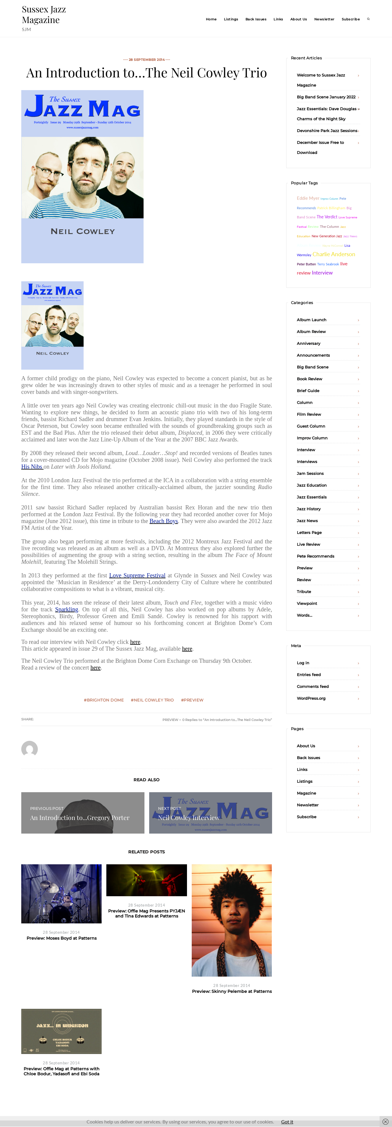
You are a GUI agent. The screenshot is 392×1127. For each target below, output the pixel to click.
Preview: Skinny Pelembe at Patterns (232, 991)
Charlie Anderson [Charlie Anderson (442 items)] (334, 254)
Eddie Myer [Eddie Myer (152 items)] (308, 198)
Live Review (308, 544)
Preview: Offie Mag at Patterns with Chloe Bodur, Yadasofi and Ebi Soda (62, 1071)
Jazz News (307, 520)
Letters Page (309, 532)
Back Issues (256, 19)
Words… (304, 615)
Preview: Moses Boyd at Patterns (62, 938)
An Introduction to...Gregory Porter (79, 817)
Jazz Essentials (312, 497)
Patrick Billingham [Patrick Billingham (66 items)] (331, 208)
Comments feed (313, 686)
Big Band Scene (312, 367)
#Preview (192, 700)
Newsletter (324, 19)
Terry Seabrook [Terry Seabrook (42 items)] (328, 264)
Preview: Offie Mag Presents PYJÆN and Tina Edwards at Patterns (146, 913)
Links (278, 19)
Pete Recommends (315, 556)
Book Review (309, 378)
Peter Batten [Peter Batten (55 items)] (306, 264)
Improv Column (312, 438)
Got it (287, 1121)
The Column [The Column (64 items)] (329, 226)
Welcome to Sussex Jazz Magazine (321, 80)
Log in (303, 662)
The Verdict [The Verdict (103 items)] (327, 216)
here (135, 642)
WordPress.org (311, 698)
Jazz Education (312, 485)
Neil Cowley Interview (188, 817)
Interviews (307, 461)
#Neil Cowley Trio (152, 700)
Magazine (306, 793)
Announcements (313, 355)
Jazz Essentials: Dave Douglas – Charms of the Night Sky (328, 113)
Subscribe (351, 19)
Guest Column (311, 426)
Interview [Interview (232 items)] (322, 273)
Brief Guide (308, 390)
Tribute (304, 591)
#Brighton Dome (104, 700)
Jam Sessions (310, 473)
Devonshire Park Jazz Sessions (327, 130)
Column (305, 402)
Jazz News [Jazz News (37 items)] (350, 236)
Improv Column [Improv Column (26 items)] (329, 198)
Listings (231, 19)
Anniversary (308, 343)
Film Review (309, 414)
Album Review (311, 331)
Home (211, 19)
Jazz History (309, 508)
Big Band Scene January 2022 (326, 97)
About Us (298, 19)
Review (304, 579)
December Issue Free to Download (320, 147)
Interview (306, 449)
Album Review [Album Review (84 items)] (309, 245)
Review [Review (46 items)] (313, 226)
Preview (170, 720)
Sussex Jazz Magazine (44, 14)
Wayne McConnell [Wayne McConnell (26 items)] (332, 245)
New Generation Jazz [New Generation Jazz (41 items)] (327, 236)
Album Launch (311, 319)
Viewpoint (307, 603)
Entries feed (309, 674)
